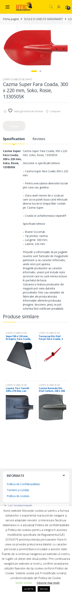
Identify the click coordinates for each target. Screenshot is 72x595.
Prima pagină (11, 19)
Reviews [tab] (38, 140)
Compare (55, 111)
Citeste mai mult (48, 583)
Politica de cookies (18, 496)
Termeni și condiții (18, 490)
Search (51, 7)
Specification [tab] (14, 140)
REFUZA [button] (44, 588)
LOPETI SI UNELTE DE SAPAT (17, 79)
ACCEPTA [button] (28, 588)
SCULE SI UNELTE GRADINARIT (43, 19)
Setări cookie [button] (23, 583)
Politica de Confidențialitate (23, 484)
